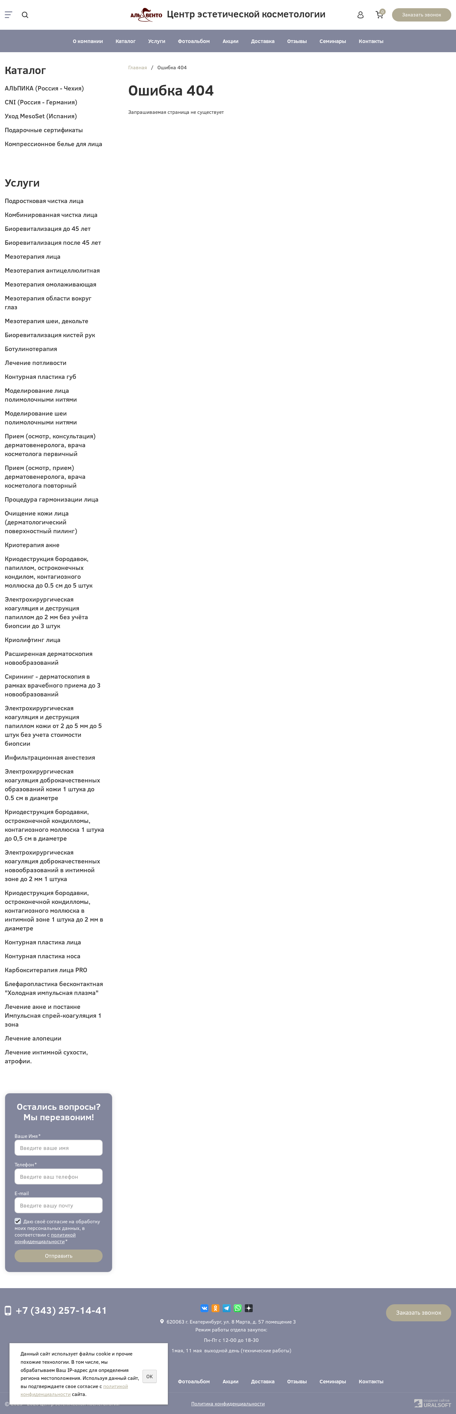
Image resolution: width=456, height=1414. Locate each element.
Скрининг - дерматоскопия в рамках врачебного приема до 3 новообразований (53, 685)
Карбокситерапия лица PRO (46, 969)
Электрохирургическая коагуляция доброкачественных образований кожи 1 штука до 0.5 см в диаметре (52, 784)
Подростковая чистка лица (44, 200)
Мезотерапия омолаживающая (50, 284)
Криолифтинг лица (32, 639)
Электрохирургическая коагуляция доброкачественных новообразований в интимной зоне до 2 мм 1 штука (52, 865)
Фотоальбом (194, 41)
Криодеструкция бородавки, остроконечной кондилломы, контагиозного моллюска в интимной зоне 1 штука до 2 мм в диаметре (54, 910)
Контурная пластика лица (43, 941)
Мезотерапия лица (32, 256)
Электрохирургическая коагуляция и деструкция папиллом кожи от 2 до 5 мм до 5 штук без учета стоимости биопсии (53, 725)
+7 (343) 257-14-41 (61, 1310)
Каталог (126, 41)
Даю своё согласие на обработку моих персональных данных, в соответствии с (57, 1231)
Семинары (333, 41)
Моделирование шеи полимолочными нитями (41, 417)
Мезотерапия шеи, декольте (46, 320)
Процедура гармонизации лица (51, 499)
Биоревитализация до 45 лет (48, 228)
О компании (88, 41)
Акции (230, 41)
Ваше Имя (28, 1136)
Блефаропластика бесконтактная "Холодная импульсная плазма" (54, 988)
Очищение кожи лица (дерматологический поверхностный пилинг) (41, 522)
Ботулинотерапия (31, 348)
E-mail (22, 1193)
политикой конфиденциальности (45, 1237)
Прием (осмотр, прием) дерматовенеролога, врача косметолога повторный (45, 476)
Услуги (156, 41)
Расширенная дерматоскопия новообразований (48, 657)
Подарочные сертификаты (44, 129)
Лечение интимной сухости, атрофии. (46, 1056)
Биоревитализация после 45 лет (53, 242)
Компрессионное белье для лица (53, 143)
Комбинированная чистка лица (51, 214)
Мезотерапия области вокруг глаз (48, 302)
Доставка (263, 41)
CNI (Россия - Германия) (41, 101)
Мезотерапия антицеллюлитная (52, 270)
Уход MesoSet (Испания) (41, 115)
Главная (137, 68)
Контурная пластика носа (42, 955)
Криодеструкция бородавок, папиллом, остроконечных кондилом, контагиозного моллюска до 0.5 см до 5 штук (48, 571)
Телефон (26, 1164)
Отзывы (297, 41)
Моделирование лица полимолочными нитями (41, 394)
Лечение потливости (35, 362)
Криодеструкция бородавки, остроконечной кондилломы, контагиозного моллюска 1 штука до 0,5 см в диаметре (54, 824)
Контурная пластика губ (40, 376)
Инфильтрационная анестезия (50, 757)
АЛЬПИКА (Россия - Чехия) (44, 87)
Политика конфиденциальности (228, 1403)
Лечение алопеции (33, 1038)
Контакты (371, 41)
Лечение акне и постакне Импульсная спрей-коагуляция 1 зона (53, 1015)
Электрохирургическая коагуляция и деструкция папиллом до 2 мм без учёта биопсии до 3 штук (46, 612)
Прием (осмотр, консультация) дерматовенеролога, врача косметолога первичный (50, 444)
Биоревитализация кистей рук (50, 334)
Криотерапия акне (32, 544)
